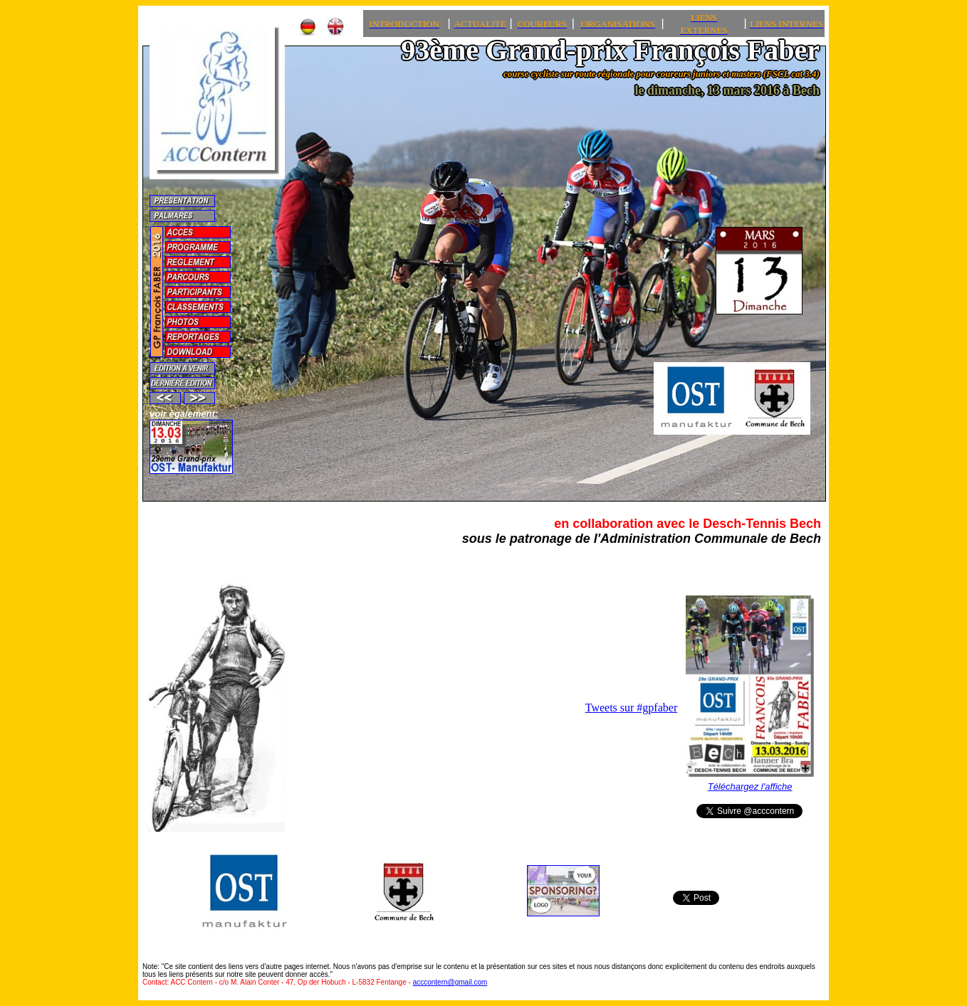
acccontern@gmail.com (450, 982)
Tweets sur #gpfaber (631, 707)
